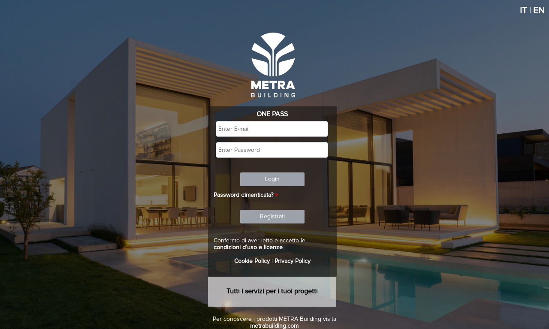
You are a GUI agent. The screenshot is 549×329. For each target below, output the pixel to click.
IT (523, 10)
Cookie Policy (252, 261)
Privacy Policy (292, 261)
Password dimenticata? (243, 195)
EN (539, 10)
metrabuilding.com (274, 326)
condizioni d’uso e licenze (248, 247)
